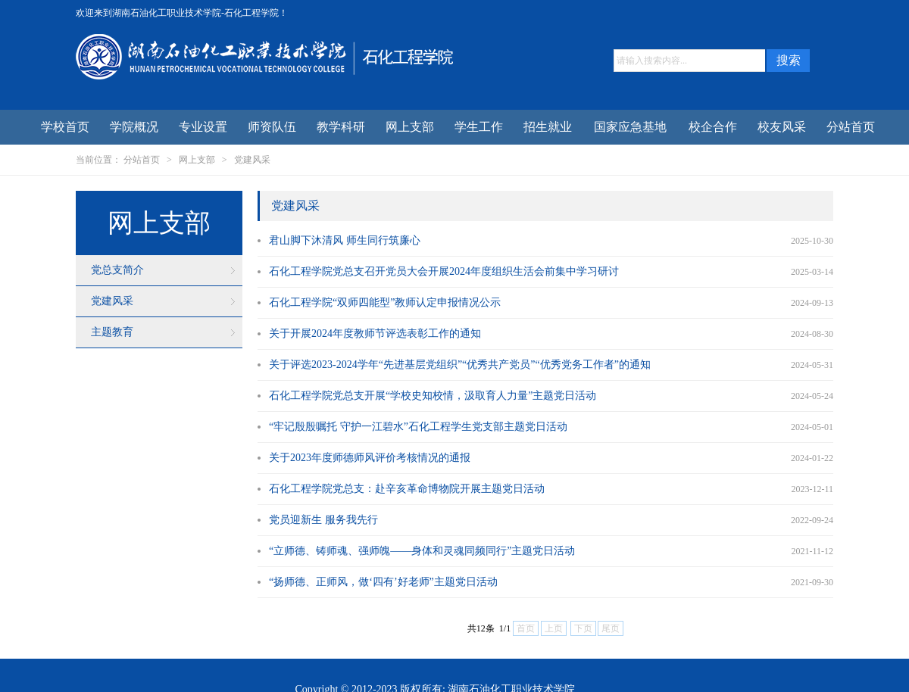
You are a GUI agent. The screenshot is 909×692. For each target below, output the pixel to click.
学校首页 (65, 126)
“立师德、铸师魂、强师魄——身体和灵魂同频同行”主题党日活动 (422, 550)
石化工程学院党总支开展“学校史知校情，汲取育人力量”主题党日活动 (432, 395)
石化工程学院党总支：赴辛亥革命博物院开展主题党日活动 (407, 488)
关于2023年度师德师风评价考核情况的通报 (369, 457)
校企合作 (713, 126)
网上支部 (410, 126)
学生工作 (478, 126)
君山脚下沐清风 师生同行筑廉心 (344, 240)
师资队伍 (272, 126)
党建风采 (252, 159)
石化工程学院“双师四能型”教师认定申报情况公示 (385, 302)
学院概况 (134, 126)
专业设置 (203, 126)
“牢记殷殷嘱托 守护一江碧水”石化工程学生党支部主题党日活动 (418, 426)
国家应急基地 (630, 126)
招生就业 (547, 126)
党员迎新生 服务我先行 (323, 519)
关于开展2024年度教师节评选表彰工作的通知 (375, 333)
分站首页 (850, 126)
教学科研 (341, 126)
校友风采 (782, 126)
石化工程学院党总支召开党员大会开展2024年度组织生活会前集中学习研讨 (444, 271)
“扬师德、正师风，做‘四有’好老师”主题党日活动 (383, 582)
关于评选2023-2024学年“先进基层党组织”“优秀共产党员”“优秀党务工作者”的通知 (460, 364)
